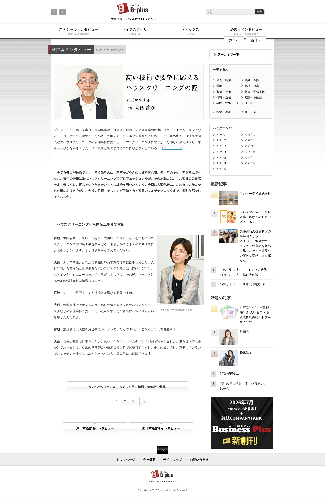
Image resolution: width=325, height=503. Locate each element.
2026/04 (221, 135)
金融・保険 (252, 80)
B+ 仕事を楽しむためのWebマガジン (134, 12)
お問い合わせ (199, 460)
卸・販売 (250, 103)
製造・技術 (223, 92)
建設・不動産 (253, 97)
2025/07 (250, 158)
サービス (250, 112)
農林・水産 (252, 86)
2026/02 (221, 140)
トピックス (191, 31)
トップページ (125, 460)
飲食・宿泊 (223, 80)
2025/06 (221, 163)
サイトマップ (172, 460)
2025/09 (250, 152)
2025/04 (221, 169)
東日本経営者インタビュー (95, 428)
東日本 (234, 40)
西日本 (255, 40)
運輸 (219, 86)
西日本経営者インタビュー (161, 428)
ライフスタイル (135, 31)
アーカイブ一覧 (228, 54)
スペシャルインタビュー (79, 31)
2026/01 (250, 140)
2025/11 (250, 146)
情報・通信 (223, 97)
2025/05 (250, 163)
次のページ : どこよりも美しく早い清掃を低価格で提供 (127, 387)
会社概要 (149, 460)
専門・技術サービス (226, 104)
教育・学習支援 (255, 92)
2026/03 (250, 135)
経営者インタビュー (246, 31)
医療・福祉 (223, 112)
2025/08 (221, 158)
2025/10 (221, 152)
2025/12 (221, 146)
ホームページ (172, 148)
